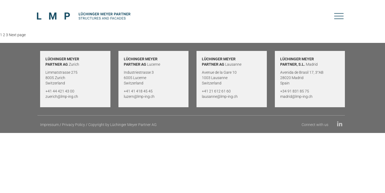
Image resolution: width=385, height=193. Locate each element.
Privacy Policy (73, 125)
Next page (17, 35)
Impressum (49, 125)
